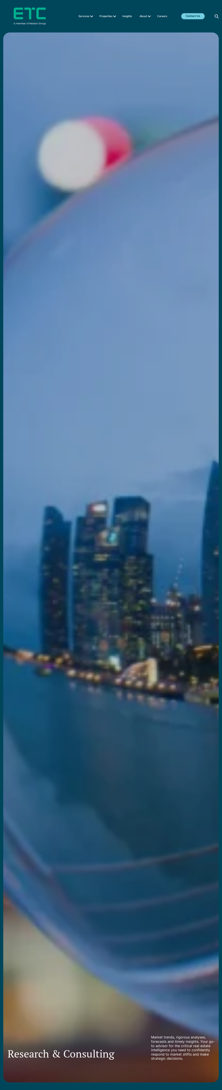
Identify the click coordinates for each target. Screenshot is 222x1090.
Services (83, 16)
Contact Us (193, 16)
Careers (162, 16)
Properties (106, 16)
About (143, 16)
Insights (127, 16)
